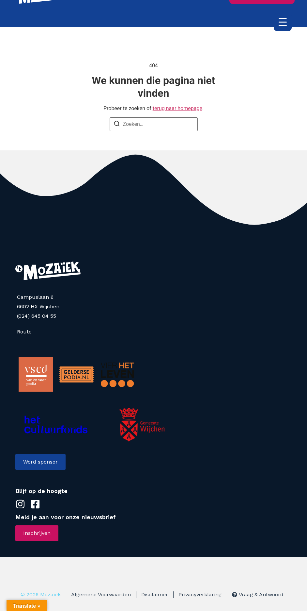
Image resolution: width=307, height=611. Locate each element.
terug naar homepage (177, 108)
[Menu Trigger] (283, 22)
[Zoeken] (116, 125)
